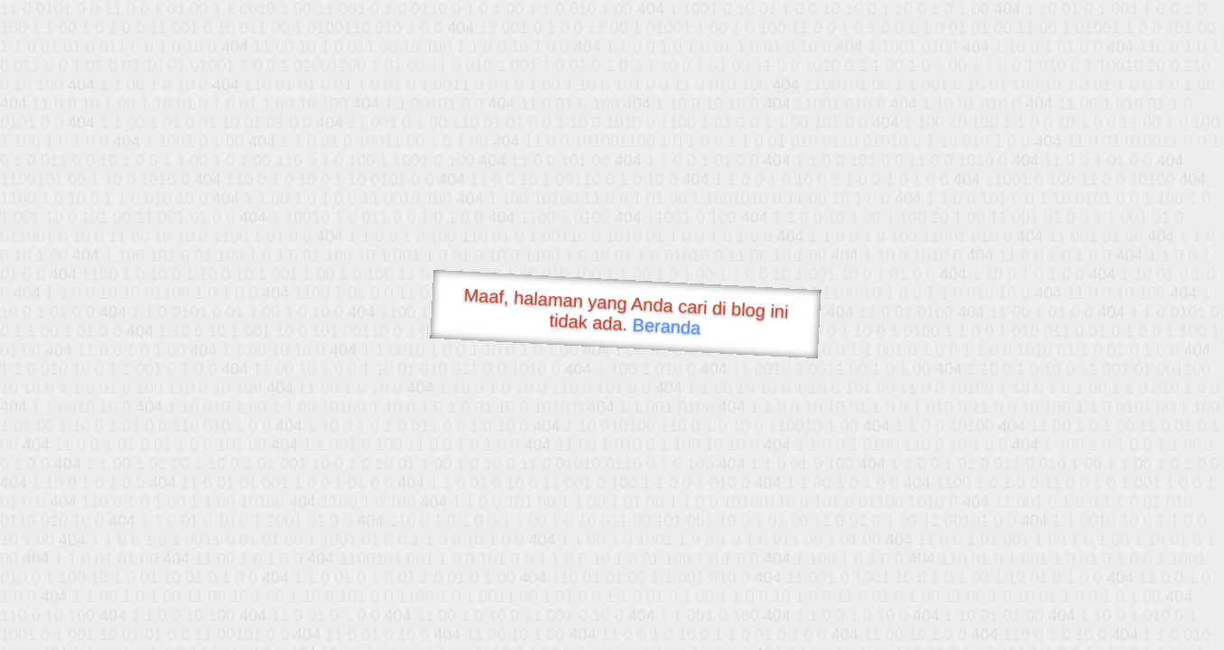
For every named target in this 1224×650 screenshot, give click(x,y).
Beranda (666, 326)
